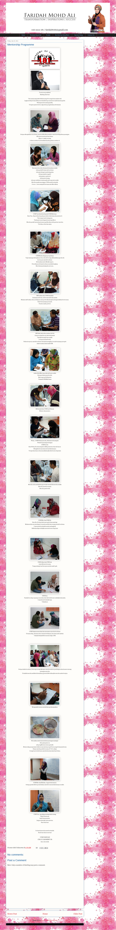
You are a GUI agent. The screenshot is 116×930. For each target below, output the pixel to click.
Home (23, 35)
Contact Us (91, 35)
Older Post (77, 913)
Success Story (78, 35)
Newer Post (12, 913)
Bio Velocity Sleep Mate (62, 35)
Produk (48, 35)
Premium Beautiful (35, 35)
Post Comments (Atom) (49, 920)
